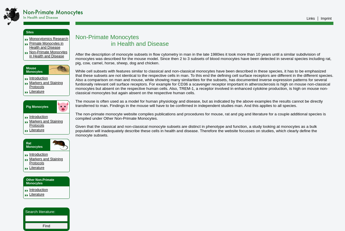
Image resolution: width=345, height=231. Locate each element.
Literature (36, 92)
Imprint (326, 19)
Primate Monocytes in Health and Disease (46, 45)
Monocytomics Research (48, 39)
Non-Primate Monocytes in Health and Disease (48, 54)
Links (311, 19)
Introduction (38, 78)
